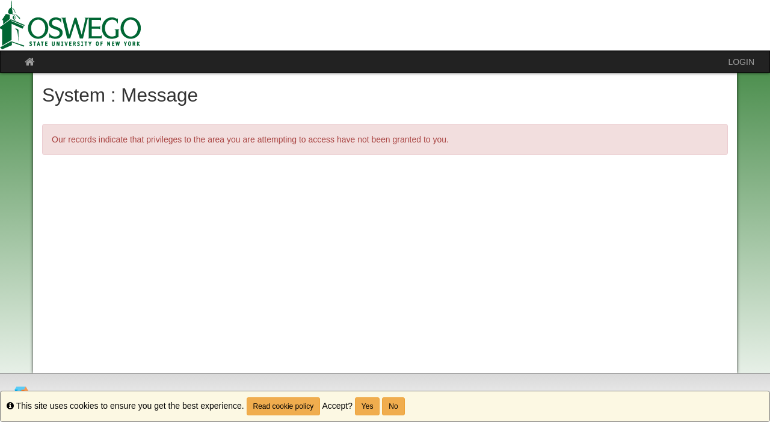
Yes (368, 406)
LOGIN (741, 62)
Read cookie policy (283, 406)
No (393, 406)
